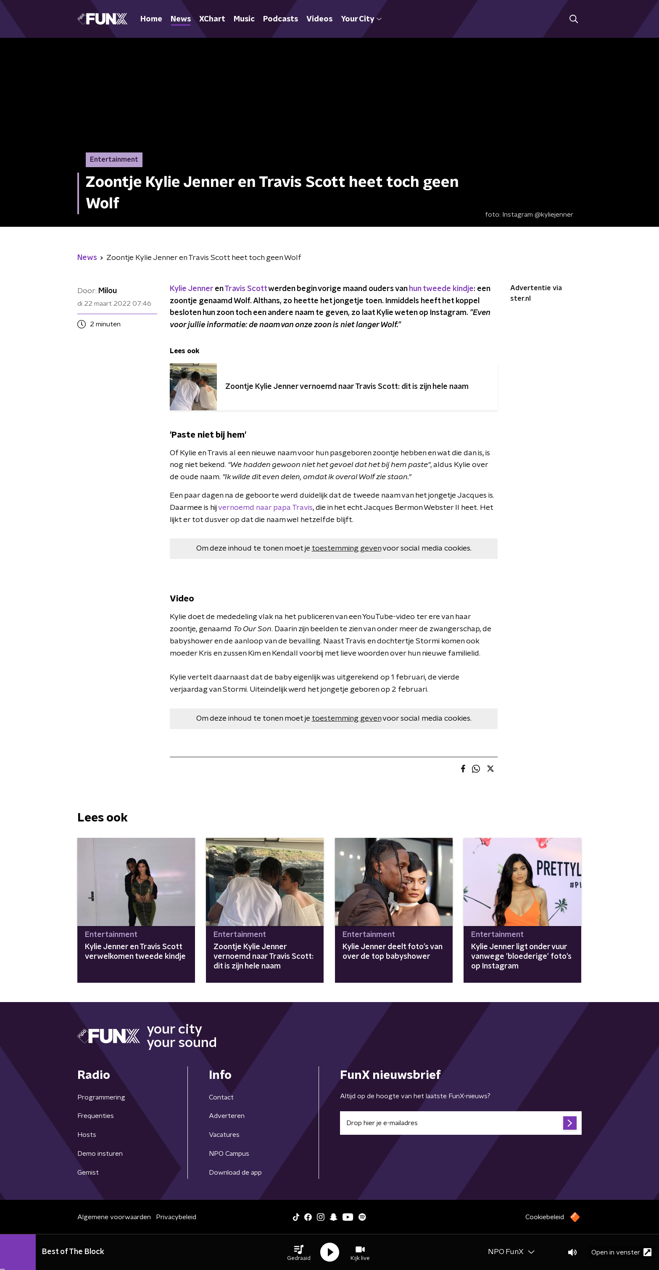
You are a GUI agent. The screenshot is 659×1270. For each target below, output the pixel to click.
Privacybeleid (176, 1217)
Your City (361, 19)
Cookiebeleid (544, 1217)
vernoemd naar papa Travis (265, 508)
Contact (221, 1097)
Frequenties (95, 1116)
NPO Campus (229, 1153)
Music (244, 19)
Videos (319, 19)
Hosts (86, 1134)
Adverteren (227, 1116)
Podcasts (280, 19)
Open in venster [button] (621, 1252)
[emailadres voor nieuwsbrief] (461, 1123)
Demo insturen (100, 1153)
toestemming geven (346, 548)
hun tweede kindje (441, 289)
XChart (212, 19)
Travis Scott (245, 289)
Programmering (101, 1097)
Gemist (88, 1172)
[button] (298, 1252)
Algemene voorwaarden (114, 1217)
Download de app (235, 1172)
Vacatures (224, 1134)
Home (151, 19)
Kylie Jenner (192, 289)
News (181, 19)
